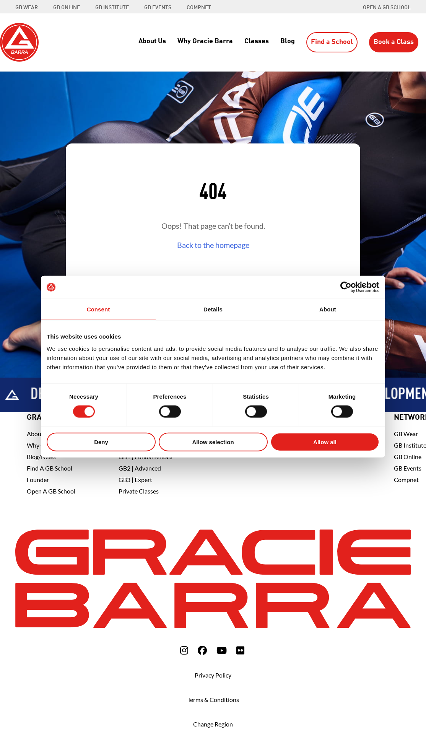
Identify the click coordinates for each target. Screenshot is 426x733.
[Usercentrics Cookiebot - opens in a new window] (345, 287)
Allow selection (213, 441)
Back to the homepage (213, 244)
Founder (38, 479)
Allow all (325, 441)
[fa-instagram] (184, 650)
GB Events (407, 468)
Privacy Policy (213, 675)
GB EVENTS (157, 7)
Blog (287, 41)
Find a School (332, 42)
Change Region (213, 724)
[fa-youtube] (221, 650)
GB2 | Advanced (140, 468)
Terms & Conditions (213, 699)
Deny (101, 441)
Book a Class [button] (394, 42)
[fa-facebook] (202, 650)
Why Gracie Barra (205, 41)
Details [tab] (213, 309)
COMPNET (199, 7)
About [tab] (327, 309)
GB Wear (406, 433)
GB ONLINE (66, 7)
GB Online (407, 456)
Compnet (406, 479)
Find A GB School (49, 468)
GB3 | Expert (135, 479)
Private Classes (139, 491)
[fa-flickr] (240, 650)
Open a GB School (387, 7)
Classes (256, 41)
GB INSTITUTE (112, 7)
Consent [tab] (98, 309)
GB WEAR (26, 7)
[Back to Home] (19, 41)
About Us (152, 41)
